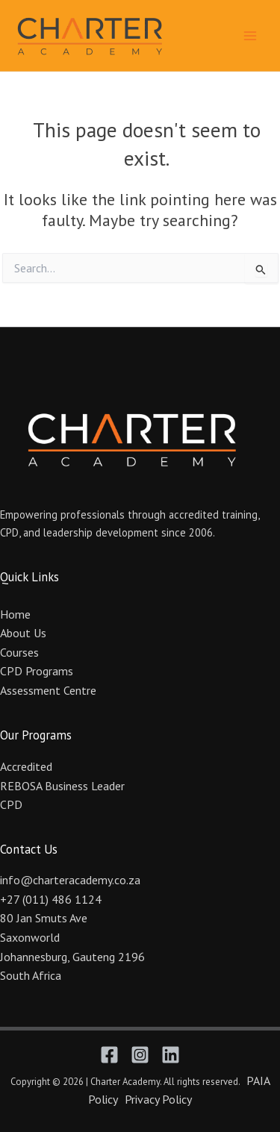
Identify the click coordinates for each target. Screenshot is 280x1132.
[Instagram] (140, 1054)
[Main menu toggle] (250, 35)
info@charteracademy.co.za (70, 879)
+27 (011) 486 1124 (51, 899)
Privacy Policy (158, 1099)
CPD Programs (36, 670)
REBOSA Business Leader (62, 785)
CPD (11, 804)
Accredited (26, 766)
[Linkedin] (170, 1054)
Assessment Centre (48, 690)
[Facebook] (109, 1054)
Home (15, 614)
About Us (23, 632)
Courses (19, 652)
